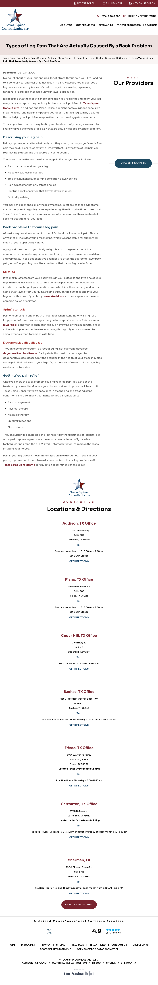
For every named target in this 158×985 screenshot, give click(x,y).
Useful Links (143, 944)
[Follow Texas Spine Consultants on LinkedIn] (66, 931)
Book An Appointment (138, 16)
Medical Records (142, 3)
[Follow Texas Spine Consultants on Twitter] (49, 931)
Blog (133, 58)
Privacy (44, 944)
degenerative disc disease (20, 353)
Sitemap (61, 944)
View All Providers (133, 163)
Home (9, 944)
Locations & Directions (79, 506)
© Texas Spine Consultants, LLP (79, 959)
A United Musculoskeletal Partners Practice (79, 921)
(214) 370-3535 (103, 16)
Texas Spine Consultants (19, 464)
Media (124, 58)
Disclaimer (26, 944)
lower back (10, 324)
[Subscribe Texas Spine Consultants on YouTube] (75, 931)
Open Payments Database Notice (98, 949)
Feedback (78, 944)
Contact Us (121, 944)
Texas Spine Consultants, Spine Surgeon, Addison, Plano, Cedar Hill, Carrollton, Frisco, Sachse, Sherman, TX (61, 58)
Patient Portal (84, 3)
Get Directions (79, 561)
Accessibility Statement (55, 949)
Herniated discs (54, 296)
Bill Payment (112, 3)
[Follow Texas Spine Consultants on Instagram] (57, 931)
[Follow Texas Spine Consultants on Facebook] (40, 931)
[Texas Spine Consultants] (15, 19)
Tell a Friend (99, 944)
